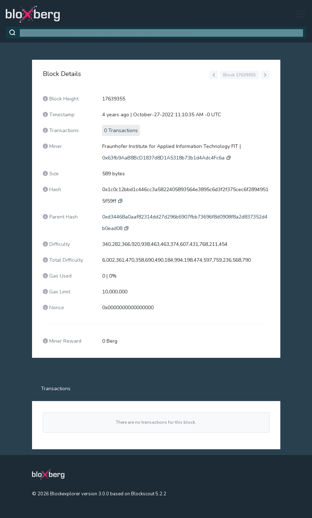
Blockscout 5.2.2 (148, 494)
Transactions (56, 388)
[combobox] (161, 33)
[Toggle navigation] (298, 14)
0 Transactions (121, 130)
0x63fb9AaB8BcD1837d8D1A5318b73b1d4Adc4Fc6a (163, 157)
